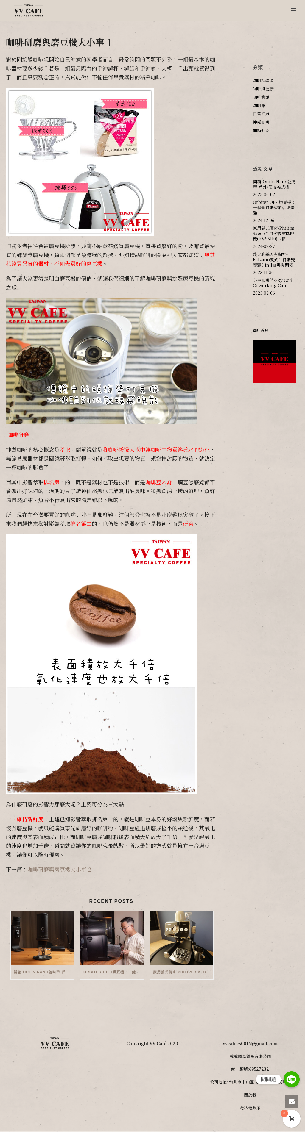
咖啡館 (259, 105)
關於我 (250, 1095)
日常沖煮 (261, 113)
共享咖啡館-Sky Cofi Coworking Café (272, 282)
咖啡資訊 (261, 97)
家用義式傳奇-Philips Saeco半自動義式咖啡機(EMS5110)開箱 (183, 972)
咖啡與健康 (263, 88)
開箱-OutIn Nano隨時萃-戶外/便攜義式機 (44, 972)
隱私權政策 (250, 1108)
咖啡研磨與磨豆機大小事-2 (59, 869)
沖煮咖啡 (261, 122)
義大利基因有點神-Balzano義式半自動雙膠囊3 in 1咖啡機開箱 (274, 259)
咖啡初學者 (263, 80)
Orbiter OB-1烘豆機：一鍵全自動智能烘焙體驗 (113, 972)
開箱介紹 (261, 130)
